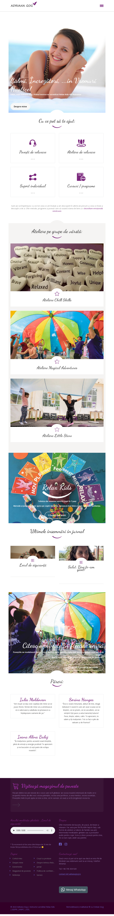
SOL (28, 911)
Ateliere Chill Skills (57, 300)
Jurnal (39, 868)
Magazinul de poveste (21, 872)
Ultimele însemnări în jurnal (57, 531)
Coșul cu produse (44, 860)
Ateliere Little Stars (57, 435)
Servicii (39, 877)
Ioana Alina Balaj (32, 738)
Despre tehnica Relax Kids (47, 864)
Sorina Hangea (81, 701)
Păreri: (57, 683)
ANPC (21, 911)
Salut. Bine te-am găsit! (81, 565)
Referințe (16, 877)
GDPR (14, 911)
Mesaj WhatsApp (76, 891)
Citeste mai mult (57, 515)
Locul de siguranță (32, 561)
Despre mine (20, 106)
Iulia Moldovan (33, 701)
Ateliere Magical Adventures (57, 367)
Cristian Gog (98, 908)
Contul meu (17, 860)
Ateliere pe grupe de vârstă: (57, 231)
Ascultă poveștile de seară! (85, 669)
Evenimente (17, 868)
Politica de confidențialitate (48, 872)
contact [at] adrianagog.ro (70, 876)
